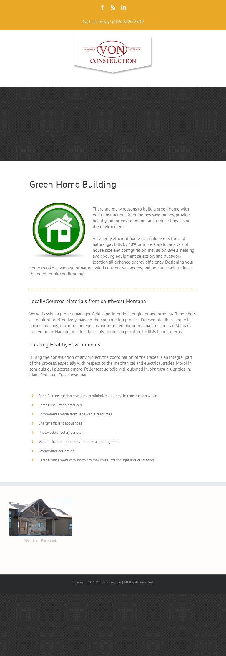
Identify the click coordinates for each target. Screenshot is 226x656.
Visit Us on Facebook (40, 540)
